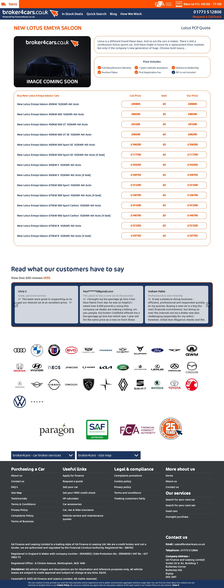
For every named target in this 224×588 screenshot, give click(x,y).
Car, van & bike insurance (78, 510)
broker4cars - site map (94, 455)
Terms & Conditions (23, 504)
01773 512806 (208, 12)
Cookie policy (122, 481)
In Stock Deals (72, 14)
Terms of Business (22, 521)
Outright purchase (177, 517)
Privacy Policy (19, 510)
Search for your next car (180, 499)
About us (16, 475)
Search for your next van (180, 505)
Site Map (16, 493)
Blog (113, 14)
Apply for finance (73, 475)
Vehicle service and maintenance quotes (83, 517)
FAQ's (14, 487)
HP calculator (71, 498)
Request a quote (73, 481)
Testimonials (19, 498)
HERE (46, 278)
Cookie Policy (63, 585)
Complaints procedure (128, 475)
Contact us (17, 481)
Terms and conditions (127, 493)
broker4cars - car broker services (37, 455)
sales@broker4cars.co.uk (190, 544)
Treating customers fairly (129, 498)
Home (169, 475)
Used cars (171, 511)
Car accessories (72, 504)
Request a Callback (207, 17)
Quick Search (97, 14)
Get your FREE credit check (79, 493)
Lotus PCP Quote (195, 27)
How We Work (131, 14)
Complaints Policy (22, 515)
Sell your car (70, 487)
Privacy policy (122, 487)
